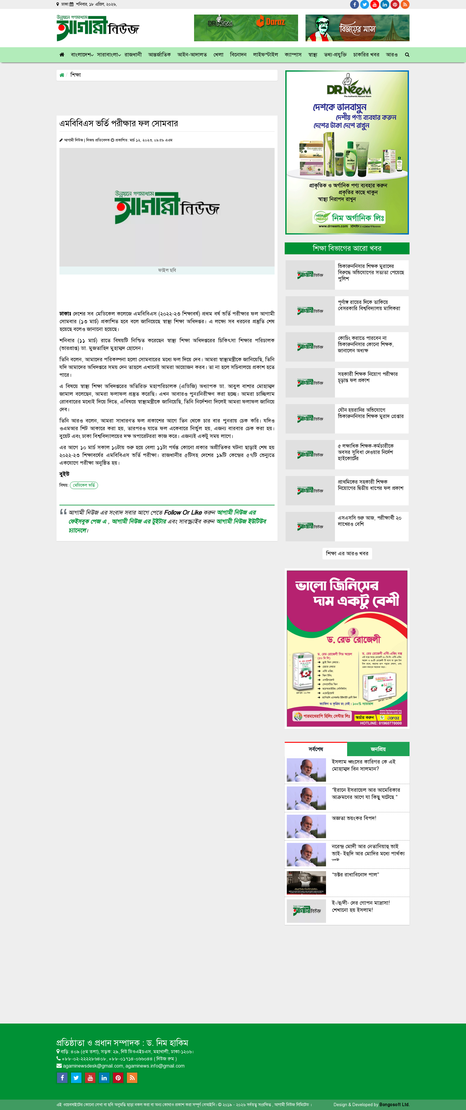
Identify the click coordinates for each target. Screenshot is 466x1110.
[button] (81, 54)
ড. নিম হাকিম (167, 1043)
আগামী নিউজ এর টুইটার (139, 521)
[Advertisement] (164, 97)
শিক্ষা (75, 75)
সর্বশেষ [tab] (316, 749)
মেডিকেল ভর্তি (84, 485)
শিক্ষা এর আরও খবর (347, 553)
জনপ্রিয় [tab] (378, 749)
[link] (392, 54)
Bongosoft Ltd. (395, 1104)
